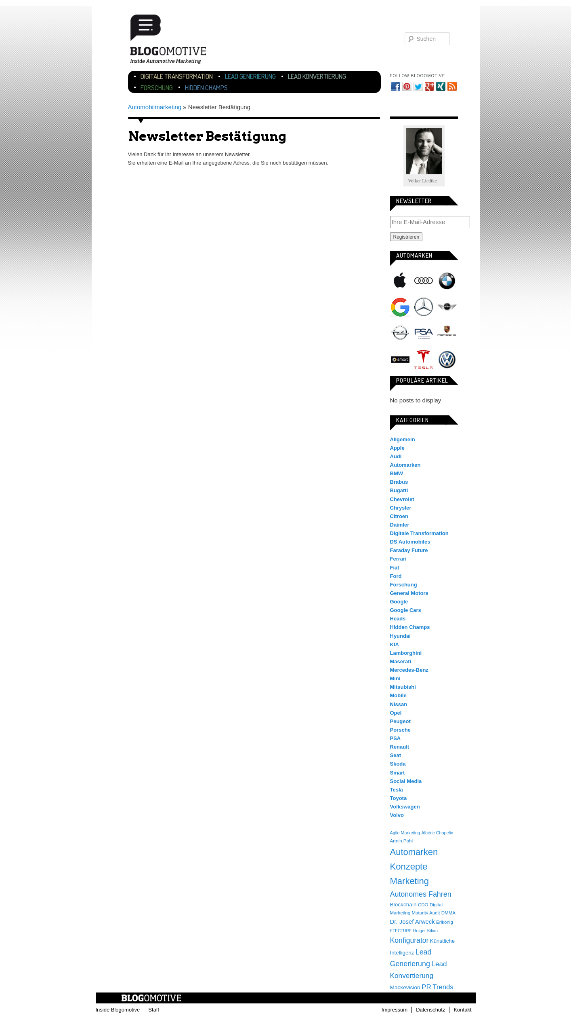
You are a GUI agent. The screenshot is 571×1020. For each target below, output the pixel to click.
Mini (447, 307)
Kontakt (462, 1010)
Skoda (398, 764)
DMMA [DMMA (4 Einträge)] (448, 912)
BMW (447, 281)
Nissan (398, 704)
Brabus (399, 482)
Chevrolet (402, 499)
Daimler (399, 525)
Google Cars (405, 610)
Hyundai (400, 636)
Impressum (394, 1010)
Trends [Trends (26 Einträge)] (442, 987)
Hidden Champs (206, 87)
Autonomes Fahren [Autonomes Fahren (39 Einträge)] (420, 894)
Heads (398, 619)
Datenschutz (430, 1010)
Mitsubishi (403, 687)
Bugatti (399, 490)
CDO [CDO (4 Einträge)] (423, 904)
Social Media (406, 781)
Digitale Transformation (177, 76)
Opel (400, 333)
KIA (394, 644)
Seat (395, 755)
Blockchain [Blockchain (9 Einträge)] (403, 904)
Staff (153, 1010)
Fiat (394, 568)
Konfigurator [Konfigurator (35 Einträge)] (409, 940)
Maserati (400, 661)
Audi (424, 281)
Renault (399, 747)
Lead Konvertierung (317, 76)
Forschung (157, 87)
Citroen (399, 516)
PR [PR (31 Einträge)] (426, 987)
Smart (400, 359)
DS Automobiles (410, 542)
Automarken (405, 465)
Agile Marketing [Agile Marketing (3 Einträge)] (405, 832)
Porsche (447, 331)
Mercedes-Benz (424, 307)
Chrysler (400, 508)
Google (400, 307)
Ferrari (398, 559)
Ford (396, 576)
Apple (400, 281)
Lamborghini (406, 653)
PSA (424, 333)
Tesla (424, 359)
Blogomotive (173, 41)
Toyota (398, 798)
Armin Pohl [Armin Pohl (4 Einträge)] (401, 840)
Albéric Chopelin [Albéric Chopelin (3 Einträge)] (437, 832)
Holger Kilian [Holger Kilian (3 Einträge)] (425, 930)
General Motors (409, 593)
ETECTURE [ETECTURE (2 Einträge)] (401, 931)
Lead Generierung (250, 76)
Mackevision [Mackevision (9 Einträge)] (405, 987)
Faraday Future (409, 550)
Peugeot (400, 721)
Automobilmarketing (155, 107)
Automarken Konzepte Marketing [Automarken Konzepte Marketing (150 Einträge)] (414, 866)
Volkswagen (447, 359)
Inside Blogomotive (118, 1010)
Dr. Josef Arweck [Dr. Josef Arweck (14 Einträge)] (412, 921)
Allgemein (402, 439)
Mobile (398, 695)
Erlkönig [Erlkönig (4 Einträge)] (444, 922)
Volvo (397, 815)
